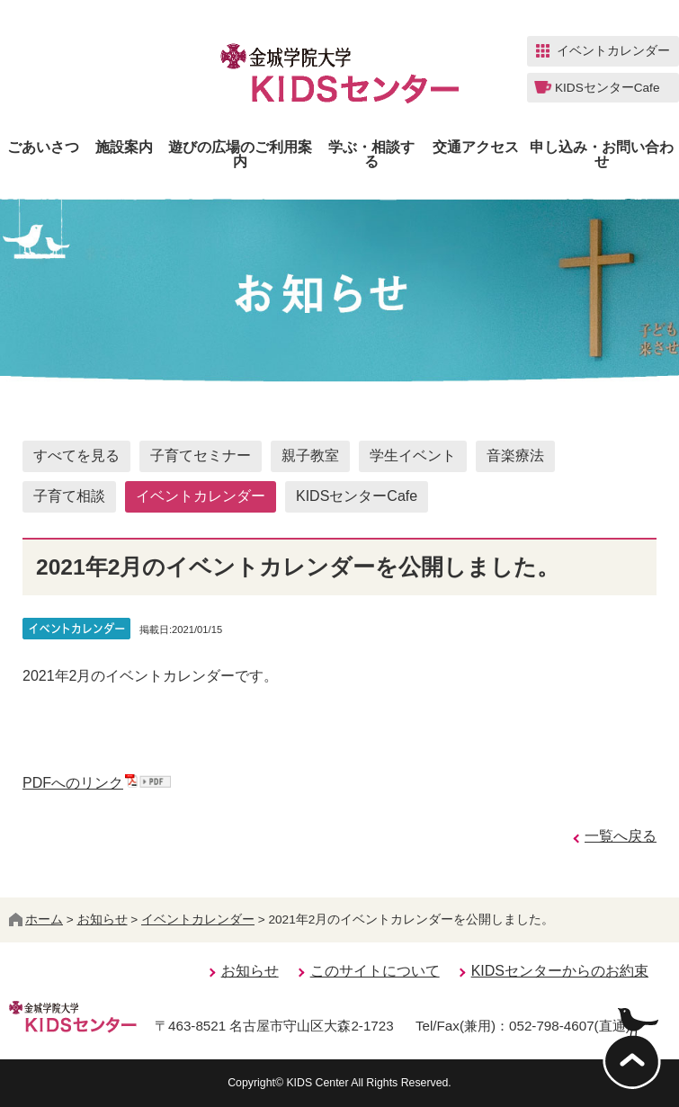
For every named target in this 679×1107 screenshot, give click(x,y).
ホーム (36, 919)
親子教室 (310, 455)
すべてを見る (76, 455)
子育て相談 (69, 496)
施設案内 (124, 147)
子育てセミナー (200, 455)
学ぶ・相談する (371, 154)
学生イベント (413, 455)
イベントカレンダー (200, 496)
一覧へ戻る (621, 836)
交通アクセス (476, 147)
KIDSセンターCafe (356, 496)
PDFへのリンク (96, 782)
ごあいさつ (43, 147)
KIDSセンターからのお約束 (559, 970)
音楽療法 (515, 455)
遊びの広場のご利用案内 (240, 154)
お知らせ (102, 919)
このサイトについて (375, 970)
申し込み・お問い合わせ (602, 154)
